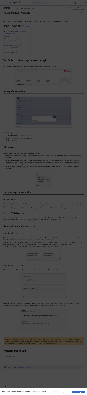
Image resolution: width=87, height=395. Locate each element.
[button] (61, 392)
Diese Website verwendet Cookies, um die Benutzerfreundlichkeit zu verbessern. (24, 391)
